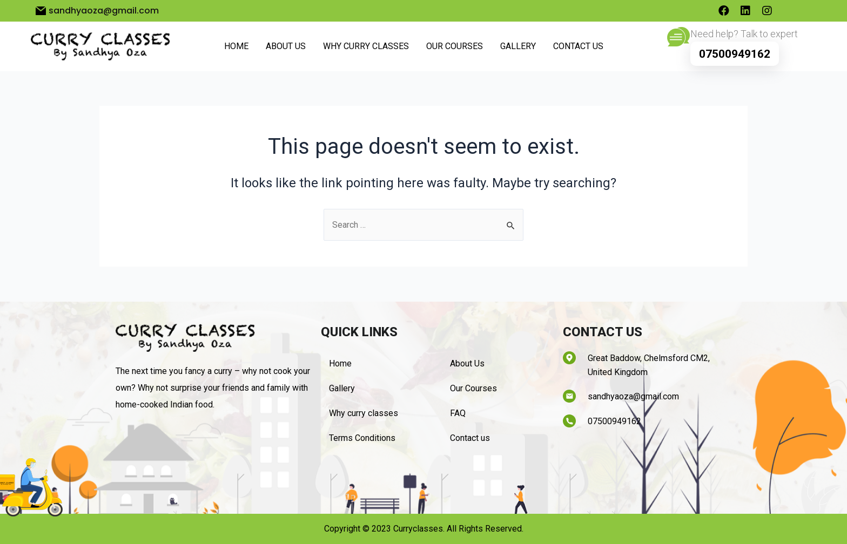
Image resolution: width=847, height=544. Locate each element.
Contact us (578, 46)
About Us (286, 46)
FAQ (458, 413)
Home (236, 46)
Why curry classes (366, 46)
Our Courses (454, 46)
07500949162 (734, 53)
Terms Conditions (362, 438)
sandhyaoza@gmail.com (633, 396)
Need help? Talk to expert (744, 33)
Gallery (518, 46)
